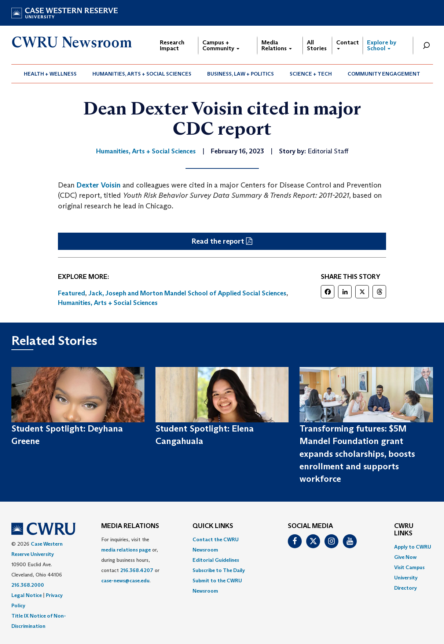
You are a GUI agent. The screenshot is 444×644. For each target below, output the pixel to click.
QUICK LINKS (212, 526)
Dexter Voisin (98, 185)
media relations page (126, 549)
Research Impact (172, 45)
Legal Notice (26, 595)
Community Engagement (384, 73)
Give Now (405, 557)
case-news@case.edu (125, 580)
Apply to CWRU (412, 546)
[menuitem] (50, 74)
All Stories (317, 45)
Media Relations (276, 45)
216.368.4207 (136, 570)
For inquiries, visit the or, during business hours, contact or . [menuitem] (130, 560)
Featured (71, 293)
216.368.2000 (27, 585)
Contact (347, 44)
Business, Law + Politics (240, 73)
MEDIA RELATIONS (130, 526)
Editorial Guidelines (215, 560)
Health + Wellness (50, 73)
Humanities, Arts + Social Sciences (141, 73)
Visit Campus (409, 567)
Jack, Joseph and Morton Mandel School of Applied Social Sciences (187, 293)
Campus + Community (220, 45)
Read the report (217, 241)
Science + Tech (311, 73)
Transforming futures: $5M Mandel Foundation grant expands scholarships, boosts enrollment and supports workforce (357, 453)
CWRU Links (404, 530)
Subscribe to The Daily (218, 570)
